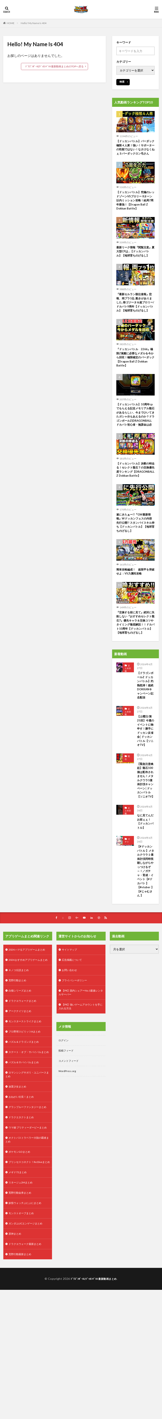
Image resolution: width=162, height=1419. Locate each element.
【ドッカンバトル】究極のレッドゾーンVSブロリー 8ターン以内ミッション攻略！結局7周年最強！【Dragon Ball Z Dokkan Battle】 (135, 206)
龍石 (127, 807)
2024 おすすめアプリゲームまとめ (26, 1043)
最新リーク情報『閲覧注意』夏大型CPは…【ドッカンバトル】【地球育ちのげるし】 (135, 259)
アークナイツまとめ (22, 1100)
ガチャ (127, 907)
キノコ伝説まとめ (20, 1056)
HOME (10, 23)
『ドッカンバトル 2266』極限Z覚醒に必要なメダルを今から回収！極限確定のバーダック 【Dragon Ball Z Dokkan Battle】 (135, 372)
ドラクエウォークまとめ (25, 1089)
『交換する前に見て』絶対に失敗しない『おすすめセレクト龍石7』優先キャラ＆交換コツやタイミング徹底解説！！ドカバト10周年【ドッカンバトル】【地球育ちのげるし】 (135, 655)
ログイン (64, 1121)
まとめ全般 (128, 704)
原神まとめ (16, 1354)
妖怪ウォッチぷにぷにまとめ (28, 1322)
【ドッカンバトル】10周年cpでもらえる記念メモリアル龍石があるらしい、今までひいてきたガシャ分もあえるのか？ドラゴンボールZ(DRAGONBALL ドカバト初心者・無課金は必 (135, 433)
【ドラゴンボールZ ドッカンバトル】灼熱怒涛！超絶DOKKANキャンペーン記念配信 (145, 725)
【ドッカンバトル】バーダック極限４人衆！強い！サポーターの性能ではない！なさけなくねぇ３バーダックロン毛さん (135, 150)
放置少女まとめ (19, 1185)
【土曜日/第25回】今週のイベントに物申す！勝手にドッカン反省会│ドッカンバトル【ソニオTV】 (145, 777)
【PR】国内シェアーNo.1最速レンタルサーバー (80, 1072)
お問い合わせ (70, 1047)
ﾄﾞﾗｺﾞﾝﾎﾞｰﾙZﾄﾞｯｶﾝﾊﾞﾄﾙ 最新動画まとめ (94, 1401)
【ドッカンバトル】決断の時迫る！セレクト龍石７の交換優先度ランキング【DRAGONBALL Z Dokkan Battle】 (135, 494)
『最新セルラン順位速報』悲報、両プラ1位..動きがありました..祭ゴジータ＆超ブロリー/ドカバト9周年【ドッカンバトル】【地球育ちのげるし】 (135, 313)
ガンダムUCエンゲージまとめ (28, 1343)
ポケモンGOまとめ (21, 1263)
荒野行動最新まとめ (22, 1376)
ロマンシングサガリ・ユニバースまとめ (27, 1172)
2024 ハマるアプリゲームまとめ (26, 1028)
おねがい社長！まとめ (23, 1195)
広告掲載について (73, 1037)
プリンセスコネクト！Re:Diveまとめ (26, 1276)
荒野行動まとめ (19, 1067)
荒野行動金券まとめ (22, 1311)
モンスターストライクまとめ (28, 1111)
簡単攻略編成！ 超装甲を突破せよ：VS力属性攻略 (135, 601)
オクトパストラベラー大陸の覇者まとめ (27, 1250)
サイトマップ (70, 1026)
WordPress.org (68, 1154)
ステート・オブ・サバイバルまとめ (27, 1146)
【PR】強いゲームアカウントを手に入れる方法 (80, 1087)
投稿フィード (67, 1132)
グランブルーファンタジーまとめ (27, 1209)
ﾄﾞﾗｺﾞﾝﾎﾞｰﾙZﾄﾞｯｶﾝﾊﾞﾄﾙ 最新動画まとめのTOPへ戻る (54, 66)
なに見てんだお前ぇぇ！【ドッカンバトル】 (144, 885)
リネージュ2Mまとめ (22, 1300)
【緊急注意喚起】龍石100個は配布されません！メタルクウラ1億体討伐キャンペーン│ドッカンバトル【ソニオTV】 (145, 835)
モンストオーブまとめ (23, 1333)
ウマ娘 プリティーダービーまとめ (26, 1235)
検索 (121, 81)
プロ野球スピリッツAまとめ (27, 1121)
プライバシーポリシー (76, 1058)
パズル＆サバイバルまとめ (26, 1158)
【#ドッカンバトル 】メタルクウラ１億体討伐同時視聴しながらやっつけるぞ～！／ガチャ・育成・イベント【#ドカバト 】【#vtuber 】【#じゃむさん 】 (145, 942)
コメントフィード (70, 1143)
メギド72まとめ (19, 1289)
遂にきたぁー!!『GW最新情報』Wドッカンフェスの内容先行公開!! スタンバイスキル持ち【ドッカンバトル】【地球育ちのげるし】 (135, 551)
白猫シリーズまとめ (22, 1078)
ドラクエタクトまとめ (23, 1222)
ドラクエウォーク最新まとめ (28, 1365)
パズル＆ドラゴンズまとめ (26, 1132)
